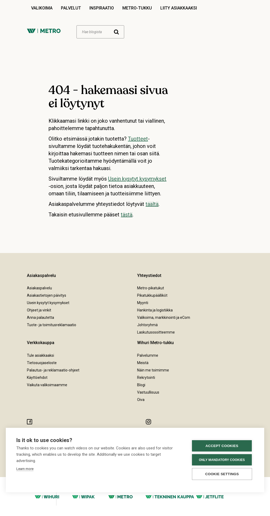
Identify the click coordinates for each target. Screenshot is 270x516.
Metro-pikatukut (150, 288)
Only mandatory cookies (222, 460)
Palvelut (71, 8)
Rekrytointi (146, 377)
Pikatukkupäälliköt (152, 295)
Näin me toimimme (153, 370)
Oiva (140, 400)
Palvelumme (147, 355)
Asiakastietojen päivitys (46, 295)
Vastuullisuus (148, 392)
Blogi (141, 385)
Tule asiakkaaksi (40, 355)
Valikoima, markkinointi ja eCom (163, 317)
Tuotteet (138, 139)
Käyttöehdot (37, 377)
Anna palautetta (40, 317)
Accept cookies (221, 446)
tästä (126, 214)
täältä (152, 204)
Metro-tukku (137, 8)
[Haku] (100, 31)
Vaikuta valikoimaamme (47, 385)
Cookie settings (222, 474)
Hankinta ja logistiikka (155, 310)
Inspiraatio (101, 8)
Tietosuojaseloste (42, 363)
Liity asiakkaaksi (178, 8)
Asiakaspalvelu (39, 288)
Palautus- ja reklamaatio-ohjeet (53, 370)
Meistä (142, 363)
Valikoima (41, 8)
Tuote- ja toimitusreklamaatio (51, 325)
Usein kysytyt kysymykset (137, 179)
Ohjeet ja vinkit (39, 310)
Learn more (24, 469)
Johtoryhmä (147, 325)
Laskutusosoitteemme (156, 332)
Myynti (142, 303)
